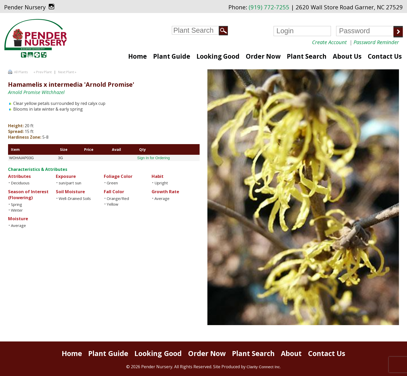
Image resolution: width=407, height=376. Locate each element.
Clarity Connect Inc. (264, 367)
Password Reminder (376, 42)
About (291, 353)
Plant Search (307, 56)
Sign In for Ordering (153, 158)
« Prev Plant (42, 72)
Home (137, 56)
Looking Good (218, 56)
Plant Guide (171, 56)
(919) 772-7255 (269, 7)
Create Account (329, 42)
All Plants (21, 72)
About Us (347, 56)
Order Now (263, 56)
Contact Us (385, 56)
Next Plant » (67, 72)
